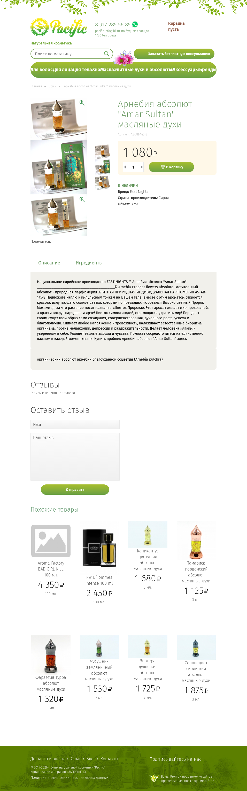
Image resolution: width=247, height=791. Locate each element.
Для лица (63, 69)
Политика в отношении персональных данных (69, 777)
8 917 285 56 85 (112, 24)
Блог (91, 758)
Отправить (75, 490)
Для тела (82, 69)
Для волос (41, 69)
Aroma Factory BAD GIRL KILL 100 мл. (51, 569)
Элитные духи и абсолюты (143, 69)
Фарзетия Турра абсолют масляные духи (50, 683)
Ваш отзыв (43, 437)
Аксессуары (186, 69)
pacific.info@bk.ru (107, 31)
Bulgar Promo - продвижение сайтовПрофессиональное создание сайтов (187, 779)
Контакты (109, 758)
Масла (107, 69)
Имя (37, 424)
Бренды (208, 69)
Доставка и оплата (48, 758)
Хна (96, 69)
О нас (76, 758)
